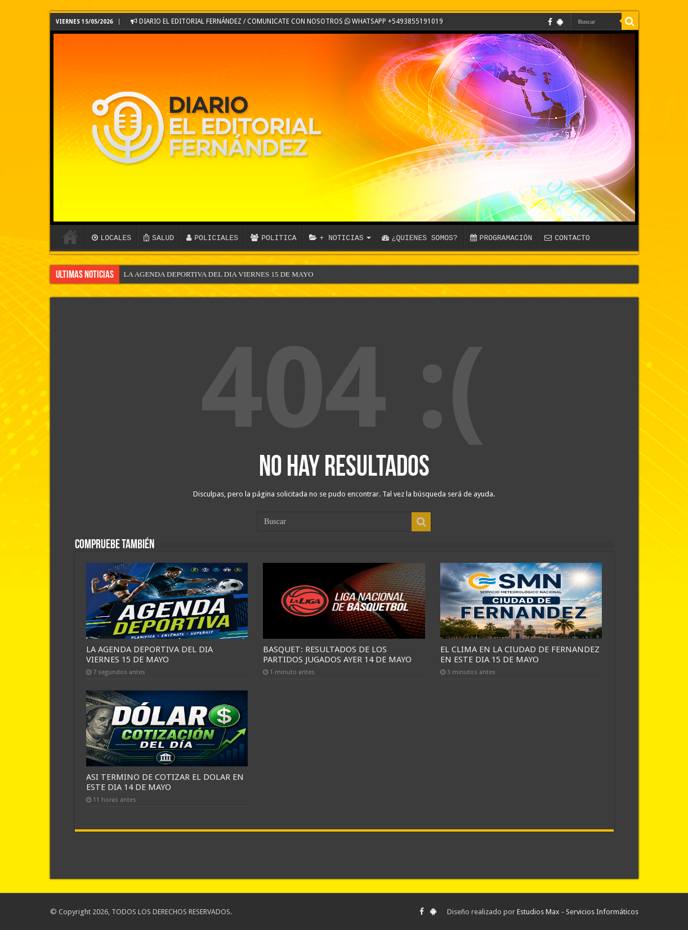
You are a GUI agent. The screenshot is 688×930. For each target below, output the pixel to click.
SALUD (159, 238)
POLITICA (273, 238)
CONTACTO (566, 238)
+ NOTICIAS (336, 238)
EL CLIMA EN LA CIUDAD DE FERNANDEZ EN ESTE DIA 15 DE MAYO (520, 654)
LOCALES (112, 238)
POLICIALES (212, 238)
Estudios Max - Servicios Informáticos (577, 912)
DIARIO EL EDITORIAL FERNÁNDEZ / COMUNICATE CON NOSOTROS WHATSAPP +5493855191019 (287, 21)
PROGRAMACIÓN (501, 238)
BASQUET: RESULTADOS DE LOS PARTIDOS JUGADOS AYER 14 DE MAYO (337, 654)
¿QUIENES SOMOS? (420, 238)
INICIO (70, 237)
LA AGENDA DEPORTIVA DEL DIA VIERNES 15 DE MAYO (219, 274)
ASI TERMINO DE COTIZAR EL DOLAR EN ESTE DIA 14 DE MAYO (165, 782)
